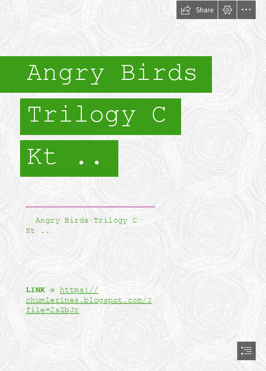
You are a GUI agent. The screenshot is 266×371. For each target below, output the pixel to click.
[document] (133, 185)
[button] (197, 10)
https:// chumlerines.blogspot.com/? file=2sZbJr (89, 300)
